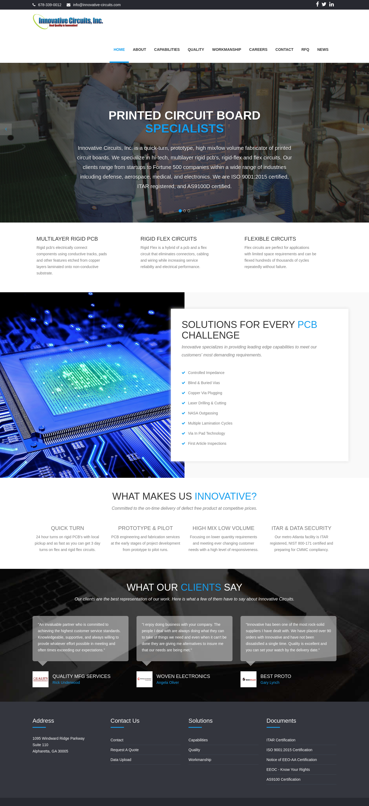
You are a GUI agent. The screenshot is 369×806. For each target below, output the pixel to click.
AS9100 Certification (284, 779)
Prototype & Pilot (145, 528)
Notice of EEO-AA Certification (292, 760)
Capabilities (198, 740)
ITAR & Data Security (301, 528)
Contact (117, 740)
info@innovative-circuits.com (97, 5)
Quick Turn (67, 528)
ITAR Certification (281, 740)
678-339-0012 (49, 5)
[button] (6, 129)
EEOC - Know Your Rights (288, 769)
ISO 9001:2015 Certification (289, 750)
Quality (194, 750)
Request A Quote (125, 750)
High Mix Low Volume (223, 528)
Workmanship (199, 760)
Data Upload (121, 760)
